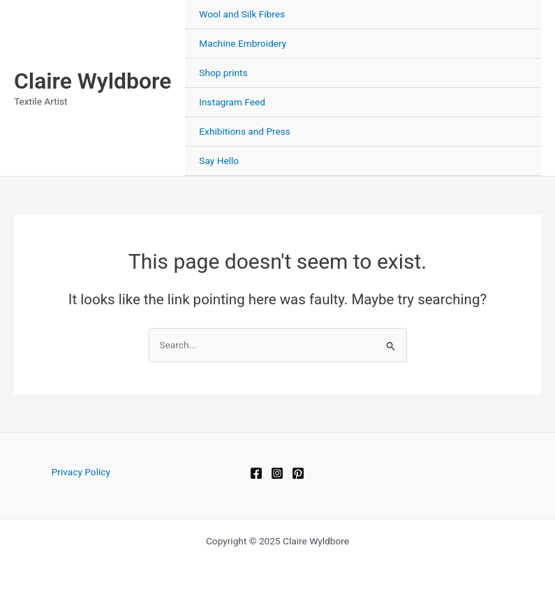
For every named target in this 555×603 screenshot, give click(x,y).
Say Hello (219, 160)
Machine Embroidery (242, 43)
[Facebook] (256, 473)
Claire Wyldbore (92, 81)
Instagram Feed (232, 101)
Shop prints (223, 72)
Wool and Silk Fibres (242, 14)
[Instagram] (277, 473)
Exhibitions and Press (244, 131)
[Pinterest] (298, 473)
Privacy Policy (81, 471)
